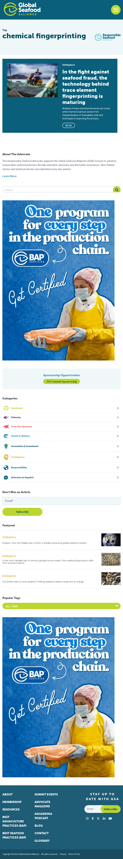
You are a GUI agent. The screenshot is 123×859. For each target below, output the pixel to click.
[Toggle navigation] (116, 10)
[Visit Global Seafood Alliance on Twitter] (98, 818)
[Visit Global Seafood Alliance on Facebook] (92, 818)
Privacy (63, 854)
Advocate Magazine (42, 804)
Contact (42, 833)
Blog (39, 825)
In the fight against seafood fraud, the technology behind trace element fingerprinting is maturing (85, 87)
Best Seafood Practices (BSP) (14, 835)
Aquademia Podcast (43, 816)
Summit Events (46, 794)
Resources (11, 809)
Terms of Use (74, 854)
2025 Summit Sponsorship (61, 381)
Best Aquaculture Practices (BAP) (14, 821)
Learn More (9, 176)
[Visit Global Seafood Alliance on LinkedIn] (104, 818)
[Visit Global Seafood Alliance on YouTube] (110, 818)
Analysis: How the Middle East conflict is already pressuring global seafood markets (44, 543)
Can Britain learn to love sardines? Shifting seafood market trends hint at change (43, 582)
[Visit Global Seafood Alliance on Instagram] (87, 818)
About (7, 794)
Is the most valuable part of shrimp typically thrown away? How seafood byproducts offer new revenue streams (48, 561)
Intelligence (9, 537)
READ (69, 125)
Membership (11, 802)
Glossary (42, 841)
